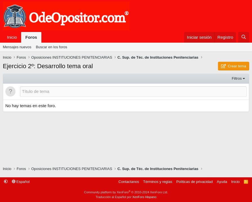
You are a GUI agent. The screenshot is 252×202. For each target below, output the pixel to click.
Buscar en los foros (51, 47)
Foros (31, 37)
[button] (6, 181)
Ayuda (222, 182)
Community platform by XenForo (126, 192)
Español (21, 182)
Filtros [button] (237, 78)
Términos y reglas (157, 182)
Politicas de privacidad (194, 182)
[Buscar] (243, 37)
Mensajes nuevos (17, 47)
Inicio (12, 37)
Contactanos (129, 182)
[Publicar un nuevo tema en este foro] (133, 91)
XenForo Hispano (144, 197)
